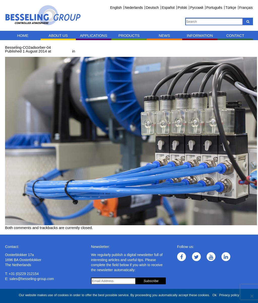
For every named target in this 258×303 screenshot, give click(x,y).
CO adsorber (87, 51)
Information (200, 35)
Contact (235, 35)
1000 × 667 (61, 51)
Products (129, 35)
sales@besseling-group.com (31, 279)
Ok (214, 295)
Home (22, 35)
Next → (32, 55)
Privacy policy (229, 295)
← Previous (15, 55)
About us (58, 35)
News (164, 35)
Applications (93, 35)
